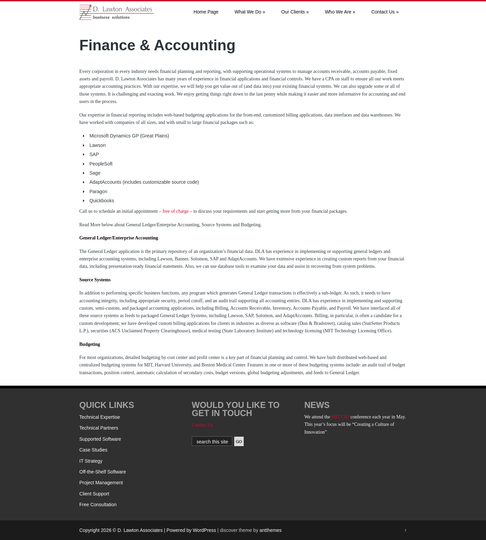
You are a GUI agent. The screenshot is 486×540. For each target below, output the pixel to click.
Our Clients (295, 12)
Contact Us (385, 12)
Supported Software (100, 439)
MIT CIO (340, 416)
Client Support (94, 493)
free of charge (176, 211)
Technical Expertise (99, 417)
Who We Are (340, 12)
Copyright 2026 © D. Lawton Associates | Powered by (136, 530)
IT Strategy (90, 461)
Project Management (101, 482)
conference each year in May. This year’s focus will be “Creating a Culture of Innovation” (355, 424)
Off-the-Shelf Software (102, 471)
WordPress (204, 530)
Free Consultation (98, 504)
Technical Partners (98, 428)
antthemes (270, 530)
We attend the (317, 416)
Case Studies (93, 450)
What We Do (250, 12)
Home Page (205, 12)
